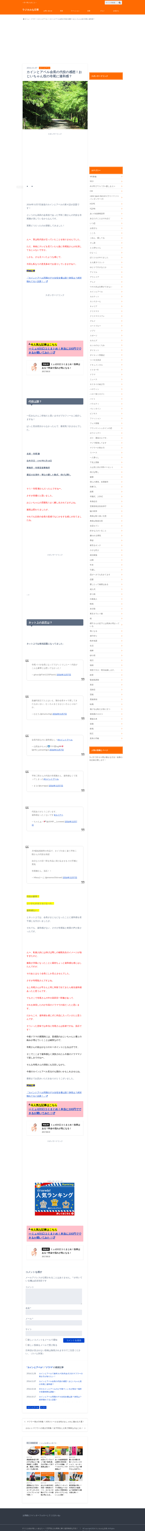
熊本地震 (93, 641)
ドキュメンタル (96, 365)
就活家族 (93, 555)
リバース (93, 452)
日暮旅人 (93, 599)
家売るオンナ (95, 545)
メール (29, 1314)
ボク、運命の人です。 (99, 438)
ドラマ (33, 19)
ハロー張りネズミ (97, 394)
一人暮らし (94, 457)
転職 (92, 704)
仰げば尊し (94, 472)
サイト (29, 1325)
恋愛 (88, 11)
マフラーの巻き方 (97, 447)
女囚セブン (94, 526)
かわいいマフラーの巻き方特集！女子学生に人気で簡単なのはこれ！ (54, 1424)
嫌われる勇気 (95, 535)
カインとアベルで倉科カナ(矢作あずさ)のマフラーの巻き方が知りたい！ (61, 1370)
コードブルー (95, 326)
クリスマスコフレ (97, 316)
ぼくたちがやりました (99, 257)
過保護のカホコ (96, 714)
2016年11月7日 (64, 670)
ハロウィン (94, 389)
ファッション (75, 11)
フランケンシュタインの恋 (101, 428)
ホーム (26, 19)
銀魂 (92, 728)
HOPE (92, 204)
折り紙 (92, 594)
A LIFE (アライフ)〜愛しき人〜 (102, 186)
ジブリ (92, 330)
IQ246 (92, 208)
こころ (92, 233)
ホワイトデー (95, 433)
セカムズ (93, 340)
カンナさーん (95, 301)
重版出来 (93, 719)
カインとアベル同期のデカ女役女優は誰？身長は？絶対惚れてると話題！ (60, 1393)
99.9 (91, 181)
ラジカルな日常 (30, 9)
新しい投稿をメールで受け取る (42, 1340)
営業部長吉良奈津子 (98, 506)
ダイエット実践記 (97, 355)
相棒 (92, 650)
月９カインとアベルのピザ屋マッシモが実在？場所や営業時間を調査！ (60, 1386)
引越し (92, 570)
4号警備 (93, 176)
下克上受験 (94, 462)
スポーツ (93, 335)
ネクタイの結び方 (97, 384)
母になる (93, 631)
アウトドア (94, 277)
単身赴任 (93, 501)
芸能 (92, 694)
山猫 (92, 560)
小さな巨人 (94, 550)
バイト (92, 399)
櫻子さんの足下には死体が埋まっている (104, 624)
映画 (92, 604)
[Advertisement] (72, 41)
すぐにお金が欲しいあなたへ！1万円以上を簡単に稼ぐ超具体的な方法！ (50, 1524)
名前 (28, 1304)
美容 (61, 11)
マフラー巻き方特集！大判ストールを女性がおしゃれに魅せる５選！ (55, 1417)
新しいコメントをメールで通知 (42, 1335)
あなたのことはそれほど (100, 218)
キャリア (93, 306)
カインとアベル (42, 19)
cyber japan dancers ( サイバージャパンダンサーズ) (104, 197)
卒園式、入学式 (96, 496)
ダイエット (94, 350)
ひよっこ (93, 252)
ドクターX (94, 370)
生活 (92, 645)
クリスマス (94, 311)
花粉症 (92, 689)
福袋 (92, 665)
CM (91, 191)
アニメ (92, 282)
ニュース (93, 379)
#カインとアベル (65, 735)
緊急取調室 (94, 680)
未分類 (92, 609)
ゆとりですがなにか (98, 267)
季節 (92, 540)
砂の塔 (92, 655)
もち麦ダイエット (97, 262)
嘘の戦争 (93, 511)
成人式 (92, 589)
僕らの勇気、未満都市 (99, 482)
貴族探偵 (93, 699)
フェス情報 (94, 423)
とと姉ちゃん (95, 248)
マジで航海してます (98, 443)
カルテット (94, 296)
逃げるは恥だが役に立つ (100, 709)
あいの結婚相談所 (97, 213)
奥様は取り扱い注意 (98, 516)
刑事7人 (93, 487)
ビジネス (93, 413)
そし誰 (92, 243)
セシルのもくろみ (97, 345)
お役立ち (116, 11)
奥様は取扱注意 (96, 521)
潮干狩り (93, 636)
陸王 (92, 733)
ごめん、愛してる (97, 238)
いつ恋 (92, 223)
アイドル (93, 272)
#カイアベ (58, 810)
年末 (92, 565)
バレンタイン (95, 408)
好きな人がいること (98, 530)
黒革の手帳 (94, 738)
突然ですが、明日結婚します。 (103, 670)
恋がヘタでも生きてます (100, 574)
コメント (30, 1282)
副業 (92, 491)
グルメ (102, 11)
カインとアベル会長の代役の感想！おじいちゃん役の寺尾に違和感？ (60, 1378)
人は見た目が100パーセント (101, 467)
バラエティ (94, 404)
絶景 (92, 675)
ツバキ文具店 (95, 360)
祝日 (92, 660)
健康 (92, 477)
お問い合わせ (48, 11)
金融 (92, 724)
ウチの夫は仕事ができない (101, 287)
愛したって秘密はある (99, 584)
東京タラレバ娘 (96, 613)
